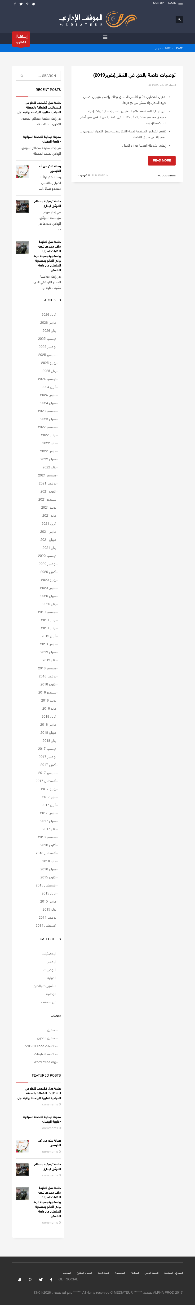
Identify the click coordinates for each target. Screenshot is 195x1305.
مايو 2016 (49, 862)
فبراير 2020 (48, 596)
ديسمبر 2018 (47, 669)
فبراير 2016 (48, 870)
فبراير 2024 (48, 403)
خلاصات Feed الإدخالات (40, 1046)
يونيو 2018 (48, 701)
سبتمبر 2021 (47, 500)
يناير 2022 (49, 468)
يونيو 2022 (48, 435)
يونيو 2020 (48, 580)
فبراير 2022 (48, 460)
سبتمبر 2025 (47, 355)
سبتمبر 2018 (47, 693)
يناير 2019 (49, 661)
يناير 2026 (49, 331)
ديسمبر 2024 (47, 379)
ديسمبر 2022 (47, 427)
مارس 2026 (48, 323)
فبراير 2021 (48, 540)
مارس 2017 (48, 813)
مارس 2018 (48, 725)
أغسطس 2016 (46, 853)
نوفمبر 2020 (47, 564)
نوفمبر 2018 (47, 677)
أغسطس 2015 (46, 886)
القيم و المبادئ (84, 1273)
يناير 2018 (49, 741)
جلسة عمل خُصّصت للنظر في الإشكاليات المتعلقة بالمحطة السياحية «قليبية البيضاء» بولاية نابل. (39, 107)
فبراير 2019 (48, 652)
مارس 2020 (48, 588)
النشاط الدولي (151, 1273)
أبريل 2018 (49, 717)
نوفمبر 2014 (47, 918)
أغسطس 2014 (46, 926)
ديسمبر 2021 (47, 476)
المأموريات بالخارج (45, 986)
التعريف (67, 1273)
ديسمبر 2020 (47, 556)
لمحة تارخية (103, 1273)
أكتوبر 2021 (48, 492)
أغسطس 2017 (46, 781)
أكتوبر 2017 (48, 765)
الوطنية (51, 994)
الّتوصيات (83, 175)
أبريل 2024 (49, 387)
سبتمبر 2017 (47, 773)
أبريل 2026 (49, 315)
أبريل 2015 (49, 894)
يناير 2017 (49, 829)
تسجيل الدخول (46, 1038)
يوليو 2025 (48, 363)
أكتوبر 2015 (48, 878)
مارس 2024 (48, 395)
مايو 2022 (49, 443)
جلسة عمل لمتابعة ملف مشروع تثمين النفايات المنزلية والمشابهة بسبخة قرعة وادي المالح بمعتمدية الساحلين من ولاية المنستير (47, 256)
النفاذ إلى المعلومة (173, 1273)
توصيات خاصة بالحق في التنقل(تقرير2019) (134, 75)
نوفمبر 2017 (47, 757)
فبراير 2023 (48, 419)
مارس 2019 (48, 644)
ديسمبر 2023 (47, 411)
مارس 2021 (48, 532)
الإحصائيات (49, 954)
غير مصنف (48, 1002)
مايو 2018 (49, 709)
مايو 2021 (49, 516)
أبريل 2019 (49, 636)
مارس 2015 (48, 902)
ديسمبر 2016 (47, 837)
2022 (168, 48)
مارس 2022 (48, 452)
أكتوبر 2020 (48, 572)
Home (179, 48)
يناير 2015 (49, 910)
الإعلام (52, 962)
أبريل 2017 (49, 805)
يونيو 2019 (48, 628)
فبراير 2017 (48, 821)
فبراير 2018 (48, 733)
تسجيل (51, 1030)
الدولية (51, 978)
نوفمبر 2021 (47, 484)
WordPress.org (45, 1062)
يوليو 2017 (48, 789)
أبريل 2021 (49, 524)
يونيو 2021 (48, 508)
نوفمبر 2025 (47, 347)
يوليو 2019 (48, 620)
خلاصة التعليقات (45, 1054)
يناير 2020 (49, 604)
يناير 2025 (49, 371)
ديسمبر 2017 (47, 749)
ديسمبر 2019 (47, 612)
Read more (162, 161)
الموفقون (120, 1273)
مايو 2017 (49, 797)
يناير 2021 (49, 548)
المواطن (135, 1273)
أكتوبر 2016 (48, 845)
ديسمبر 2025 (47, 339)
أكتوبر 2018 (48, 685)
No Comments (167, 176)
